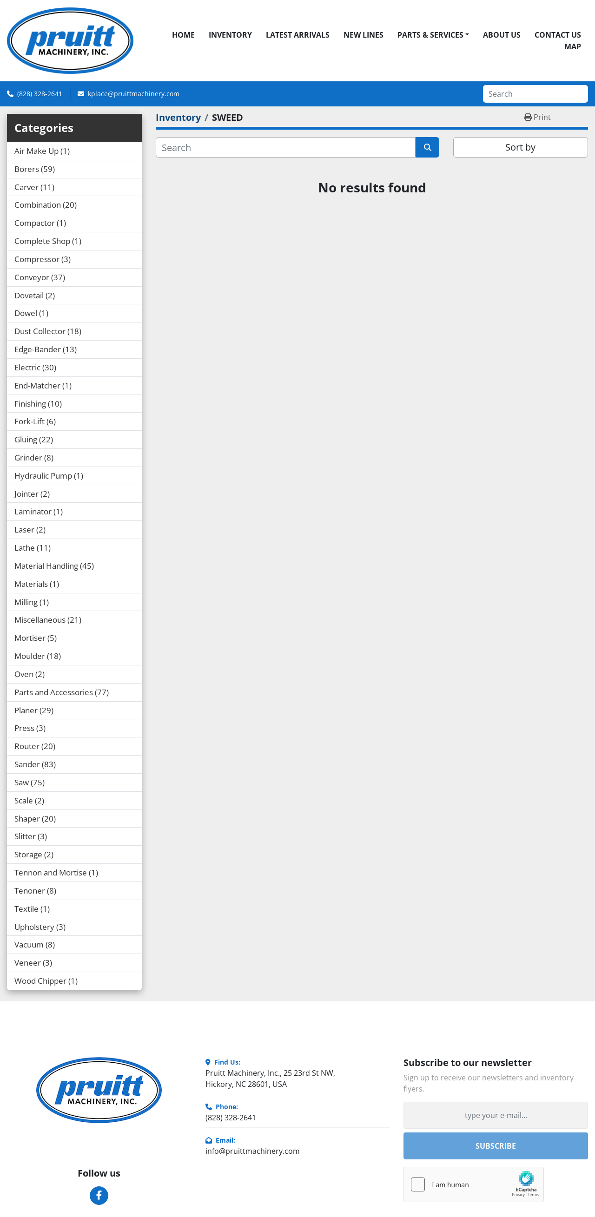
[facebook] (99, 1195)
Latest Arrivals (298, 35)
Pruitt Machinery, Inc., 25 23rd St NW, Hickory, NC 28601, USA (270, 1078)
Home (183, 35)
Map (572, 46)
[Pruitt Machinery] (99, 1090)
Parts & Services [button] (430, 35)
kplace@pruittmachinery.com (133, 93)
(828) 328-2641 (39, 93)
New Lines (363, 35)
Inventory (230, 35)
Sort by (520, 147)
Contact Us (558, 35)
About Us (502, 35)
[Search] (535, 94)
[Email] (495, 1115)
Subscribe (496, 1146)
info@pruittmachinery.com (252, 1151)
